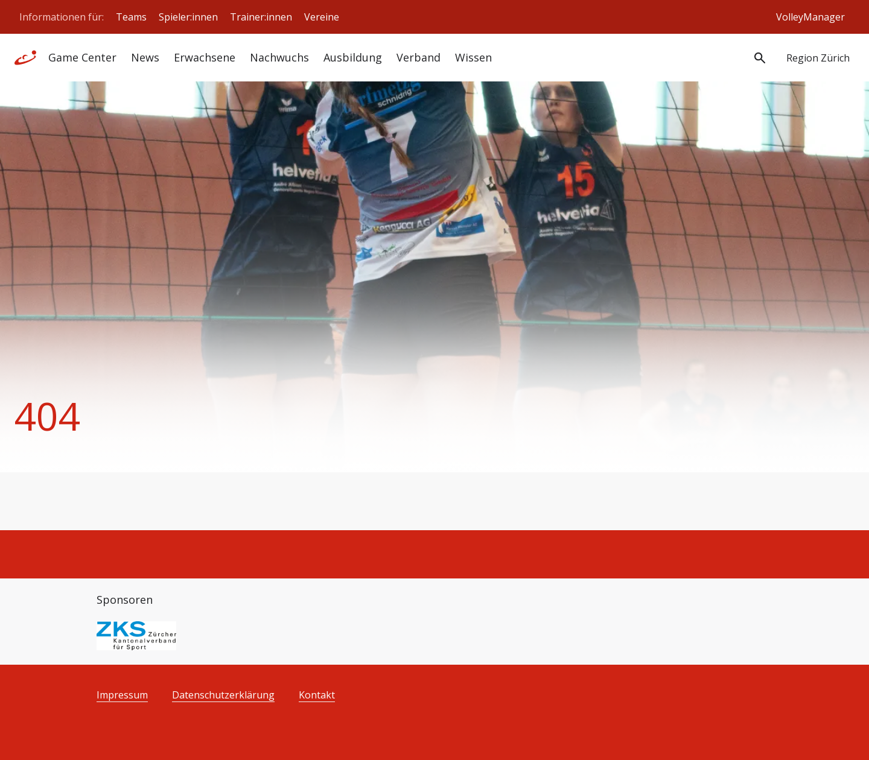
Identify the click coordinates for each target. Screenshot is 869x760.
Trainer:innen (261, 17)
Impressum (122, 695)
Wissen (473, 57)
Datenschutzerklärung (223, 695)
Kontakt (317, 695)
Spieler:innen (188, 17)
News (145, 57)
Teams (131, 17)
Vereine (321, 17)
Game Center (82, 57)
